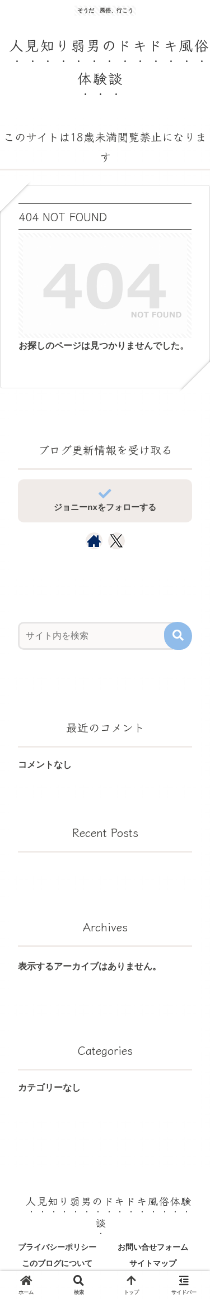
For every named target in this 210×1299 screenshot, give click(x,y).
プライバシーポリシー (57, 1247)
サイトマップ (152, 1263)
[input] (98, 636)
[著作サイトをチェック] (94, 541)
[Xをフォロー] (116, 541)
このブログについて (57, 1263)
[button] (178, 636)
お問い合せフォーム (153, 1247)
